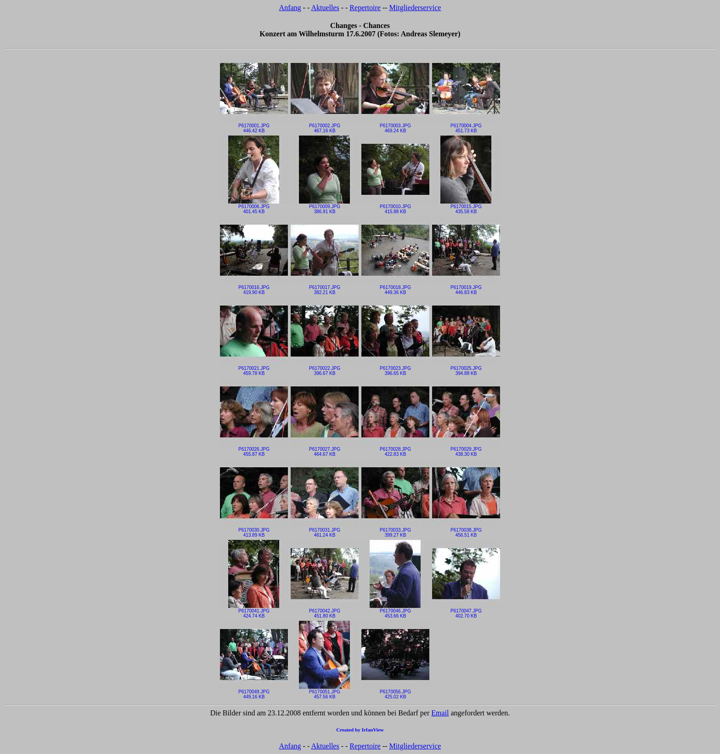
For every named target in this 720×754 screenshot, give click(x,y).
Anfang (290, 7)
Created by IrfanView (360, 729)
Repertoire (365, 7)
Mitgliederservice (415, 7)
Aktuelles (325, 7)
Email (440, 713)
